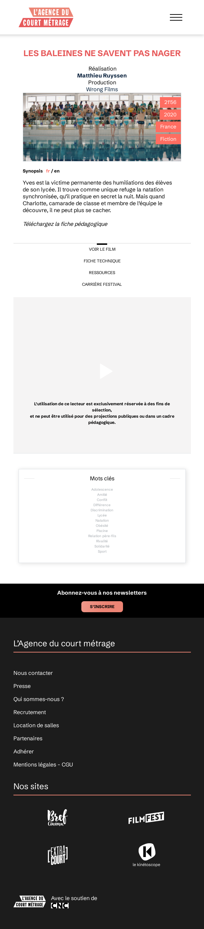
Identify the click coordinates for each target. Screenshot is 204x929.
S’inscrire (102, 606)
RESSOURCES (102, 272)
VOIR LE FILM (102, 249)
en (57, 171)
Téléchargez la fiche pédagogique (65, 223)
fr (48, 171)
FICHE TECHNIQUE (102, 260)
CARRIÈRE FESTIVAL (102, 284)
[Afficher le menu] (176, 17)
